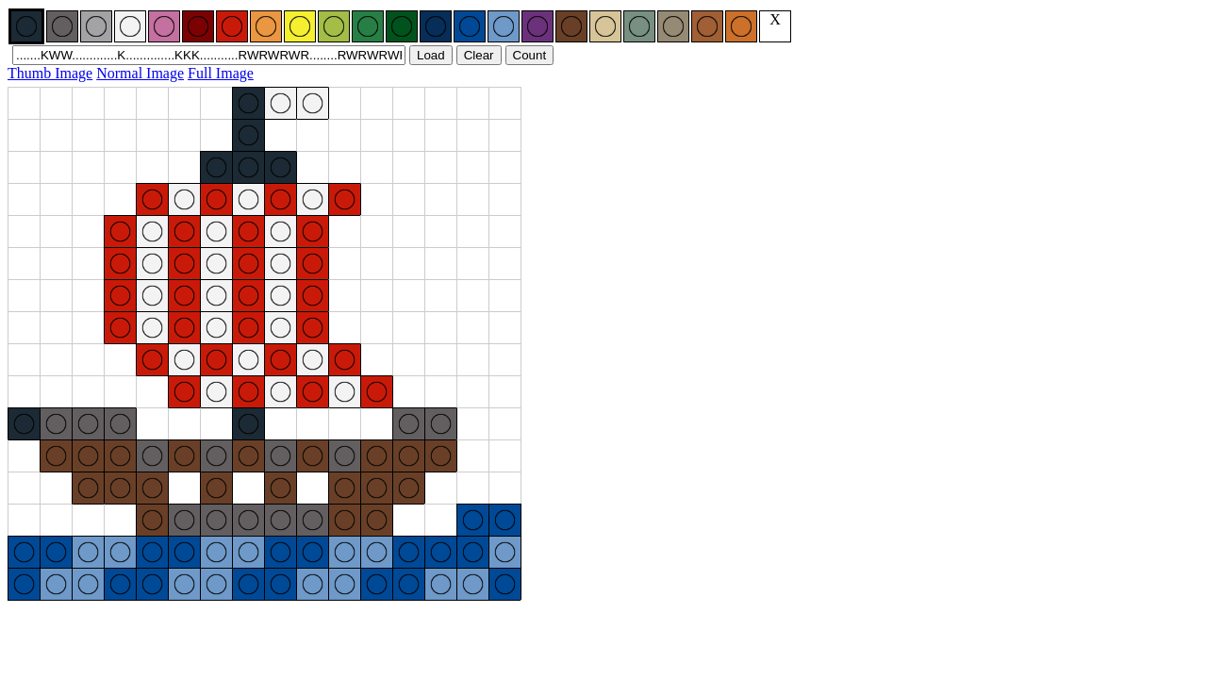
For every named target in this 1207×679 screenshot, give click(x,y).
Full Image (221, 73)
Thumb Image (50, 73)
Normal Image (140, 73)
